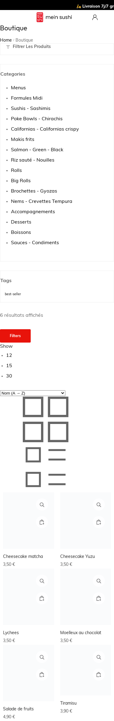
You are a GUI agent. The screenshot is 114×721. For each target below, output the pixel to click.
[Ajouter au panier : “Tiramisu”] (99, 674)
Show (6, 346)
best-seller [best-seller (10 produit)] (13, 294)
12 (9, 355)
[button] (42, 522)
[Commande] (32, 393)
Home (6, 40)
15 (9, 366)
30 (9, 376)
